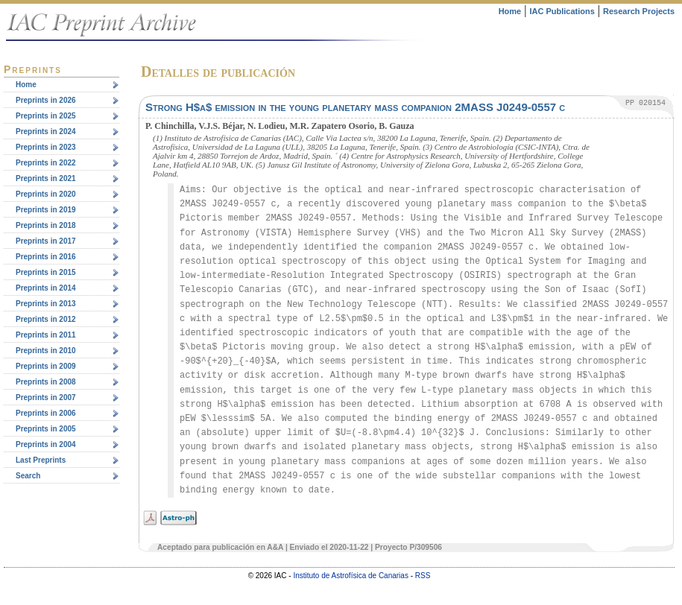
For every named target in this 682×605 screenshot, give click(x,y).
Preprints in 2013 (46, 304)
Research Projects (639, 11)
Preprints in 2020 (46, 194)
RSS (423, 575)
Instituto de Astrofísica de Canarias (350, 575)
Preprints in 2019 (46, 210)
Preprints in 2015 (46, 272)
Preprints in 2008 (46, 382)
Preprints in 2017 (46, 241)
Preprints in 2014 (46, 288)
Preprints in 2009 (46, 366)
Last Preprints (41, 460)
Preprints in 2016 (46, 257)
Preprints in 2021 (46, 178)
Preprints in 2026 (46, 100)
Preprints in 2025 (46, 116)
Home (510, 11)
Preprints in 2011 (46, 335)
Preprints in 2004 (46, 444)
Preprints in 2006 (46, 413)
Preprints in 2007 (46, 397)
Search (28, 476)
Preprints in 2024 (46, 131)
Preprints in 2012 (46, 319)
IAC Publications (561, 11)
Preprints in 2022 (46, 163)
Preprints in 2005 (46, 429)
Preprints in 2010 (46, 350)
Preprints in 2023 (46, 147)
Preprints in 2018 (46, 225)
